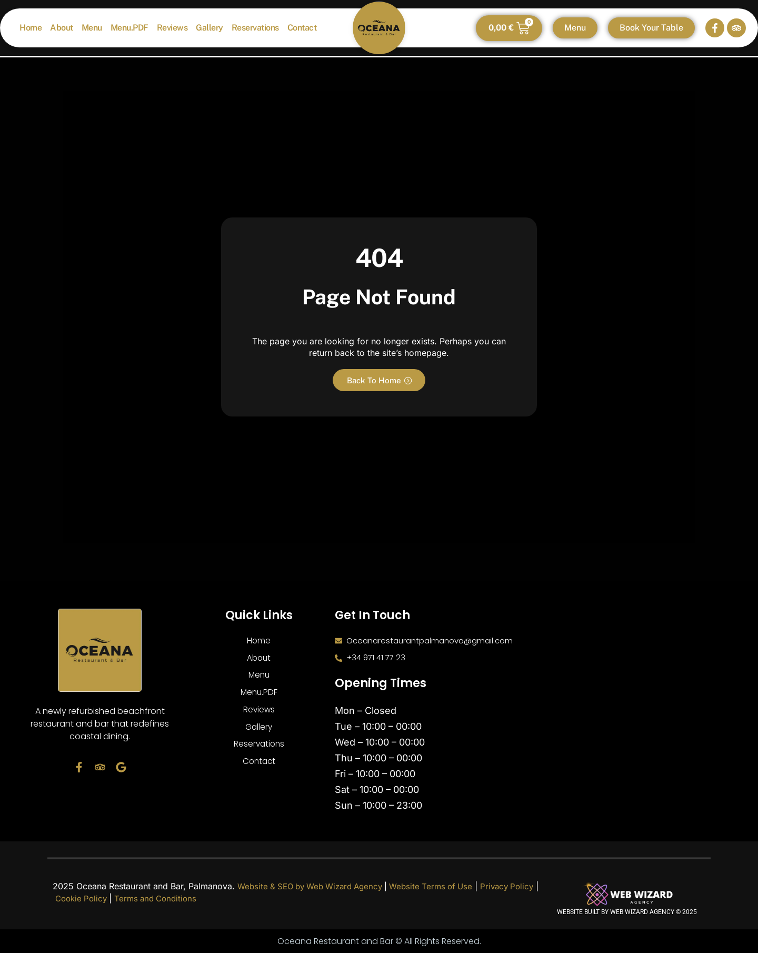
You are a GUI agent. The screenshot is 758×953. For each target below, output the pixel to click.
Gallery (209, 28)
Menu (92, 28)
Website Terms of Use (444, 886)
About (61, 28)
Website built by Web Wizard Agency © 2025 (627, 912)
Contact (302, 28)
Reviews (172, 28)
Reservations (255, 28)
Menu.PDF (129, 28)
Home (30, 28)
